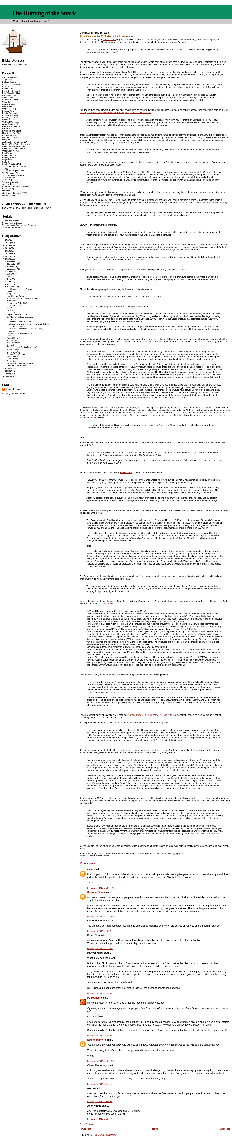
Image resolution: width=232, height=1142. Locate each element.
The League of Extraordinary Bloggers (19, 225)
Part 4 (23, 208)
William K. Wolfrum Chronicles (15, 186)
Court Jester (12, 312)
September (12, 269)
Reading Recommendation (17, 340)
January (10, 368)
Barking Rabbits (9, 82)
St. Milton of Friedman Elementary (20, 317)
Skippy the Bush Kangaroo (14, 166)
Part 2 (11, 208)
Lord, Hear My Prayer (15, 296)
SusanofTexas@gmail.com (14, 65)
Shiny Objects (12, 294)
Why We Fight (12, 308)
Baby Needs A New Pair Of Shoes (20, 363)
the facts (90, 417)
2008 (7, 374)
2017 (7, 240)
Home (155, 1128)
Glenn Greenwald (10, 124)
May (9, 279)
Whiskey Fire (8, 184)
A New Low (11, 301)
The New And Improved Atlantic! (19, 289)
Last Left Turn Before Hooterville (16, 144)
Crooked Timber (9, 104)
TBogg (5, 168)
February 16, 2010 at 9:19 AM (99, 1084)
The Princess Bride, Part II (17, 305)
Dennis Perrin (8, 106)
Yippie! (9, 291)
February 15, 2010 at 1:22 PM (100, 948)
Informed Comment (10, 137)
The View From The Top (16, 366)
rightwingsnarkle (9, 195)
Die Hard (10, 345)
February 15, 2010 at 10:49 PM (100, 1061)
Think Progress (9, 179)
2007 (7, 376)
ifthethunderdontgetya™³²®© (15, 193)
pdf (91, 445)
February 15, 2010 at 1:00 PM (100, 931)
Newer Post (85, 1128)
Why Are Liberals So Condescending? (22, 347)
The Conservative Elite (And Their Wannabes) (25, 329)
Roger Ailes (7, 160)
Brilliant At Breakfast (11, 91)
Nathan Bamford (96, 1039)
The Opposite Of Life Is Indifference (21, 322)
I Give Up (10, 335)
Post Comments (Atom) (104, 1135)
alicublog (6, 191)
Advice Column (13, 349)
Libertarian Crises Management (19, 333)
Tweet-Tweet (12, 331)
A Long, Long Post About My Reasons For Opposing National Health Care (115, 112)
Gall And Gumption (10, 122)
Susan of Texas (96, 892)
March (10, 284)
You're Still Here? (13, 338)
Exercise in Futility (10, 115)
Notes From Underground (13, 148)
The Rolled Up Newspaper (13, 175)
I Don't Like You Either (12, 133)
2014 (7, 248)
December (12, 261)
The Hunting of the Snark (44, 13)
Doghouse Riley (9, 108)
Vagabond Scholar (10, 182)
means (124, 247)
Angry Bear (7, 80)
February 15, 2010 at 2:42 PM (100, 993)
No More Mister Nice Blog (13, 146)
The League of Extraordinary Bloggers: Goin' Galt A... (28, 324)
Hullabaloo (7, 128)
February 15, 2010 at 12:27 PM (100, 916)
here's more (126, 472)
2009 (7, 371)
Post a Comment (87, 1124)
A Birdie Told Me (13, 342)
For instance (108, 603)
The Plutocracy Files (11, 173)
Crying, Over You (13, 352)
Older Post (224, 1128)
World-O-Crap (8, 188)
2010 (7, 259)
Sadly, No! (6, 162)
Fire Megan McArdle (11, 117)
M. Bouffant (93, 997)
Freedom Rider (8, 120)
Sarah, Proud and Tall (11, 164)
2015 (7, 245)
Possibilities (11, 361)
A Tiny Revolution (10, 77)
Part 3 (17, 208)
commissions (109, 39)
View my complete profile (13, 393)
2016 (7, 243)
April (9, 282)
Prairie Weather (9, 155)
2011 (7, 256)
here (120, 798)
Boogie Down (12, 319)
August (10, 272)
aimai (90, 869)
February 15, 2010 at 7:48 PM (100, 1035)
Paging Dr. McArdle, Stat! (17, 303)
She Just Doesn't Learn (16, 354)
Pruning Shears (9, 157)
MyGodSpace (12, 356)
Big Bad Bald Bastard (11, 84)
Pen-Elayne (7, 153)
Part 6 (35, 208)
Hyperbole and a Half (11, 131)
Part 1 (5, 208)
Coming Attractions (14, 326)
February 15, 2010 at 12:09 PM (100, 888)
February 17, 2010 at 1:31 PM (100, 1119)
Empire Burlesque (10, 113)
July (9, 274)
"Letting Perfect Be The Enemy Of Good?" (148, 715)
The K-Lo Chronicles (11, 227)
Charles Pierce (8, 97)
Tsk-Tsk (10, 310)
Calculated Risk (9, 95)
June (9, 277)
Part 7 (42, 208)
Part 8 (48, 208)
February (11, 287)
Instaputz (6, 140)
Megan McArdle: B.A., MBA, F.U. (20, 315)
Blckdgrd (6, 86)
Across (10, 220)
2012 (7, 253)
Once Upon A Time (10, 151)
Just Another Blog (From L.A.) (15, 142)
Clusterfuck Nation (10, 100)
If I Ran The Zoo (9, 135)
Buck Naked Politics (11, 93)
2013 (7, 251)
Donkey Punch (8, 111)
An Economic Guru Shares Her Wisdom (22, 298)
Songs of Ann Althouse (12, 223)
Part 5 (29, 208)
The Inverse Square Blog (13, 171)
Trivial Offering (12, 359)
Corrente (6, 102)
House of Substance (11, 126)
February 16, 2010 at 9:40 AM (99, 1101)
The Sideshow (8, 177)
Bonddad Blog (8, 88)
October (10, 267)
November (12, 264)
